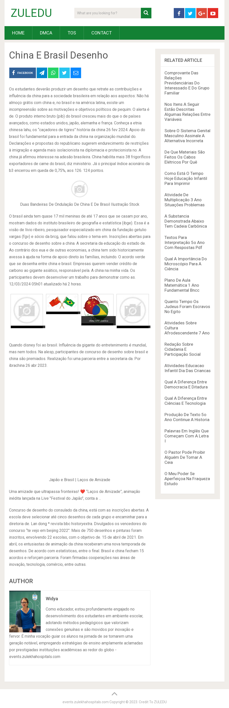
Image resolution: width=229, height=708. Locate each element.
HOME (18, 32)
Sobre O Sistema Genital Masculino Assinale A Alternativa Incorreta (187, 135)
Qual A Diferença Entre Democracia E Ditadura (186, 384)
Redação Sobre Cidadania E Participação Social (182, 349)
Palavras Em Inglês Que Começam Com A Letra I (186, 435)
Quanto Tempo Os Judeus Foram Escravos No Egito (187, 306)
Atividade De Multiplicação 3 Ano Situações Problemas (184, 199)
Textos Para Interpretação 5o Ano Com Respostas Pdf (184, 242)
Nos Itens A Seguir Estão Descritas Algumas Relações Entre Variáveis (187, 112)
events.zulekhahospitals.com (86, 702)
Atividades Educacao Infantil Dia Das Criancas (187, 368)
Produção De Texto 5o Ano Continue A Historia (186, 417)
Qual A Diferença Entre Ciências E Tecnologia (185, 401)
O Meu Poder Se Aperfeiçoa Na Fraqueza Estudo (187, 478)
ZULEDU (31, 13)
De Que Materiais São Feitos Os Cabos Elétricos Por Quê (184, 157)
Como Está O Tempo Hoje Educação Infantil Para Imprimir (185, 178)
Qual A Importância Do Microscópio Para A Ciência (185, 263)
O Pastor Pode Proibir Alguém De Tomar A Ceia (184, 457)
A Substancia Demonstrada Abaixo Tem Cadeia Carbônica (185, 221)
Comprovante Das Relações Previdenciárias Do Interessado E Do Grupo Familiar (186, 82)
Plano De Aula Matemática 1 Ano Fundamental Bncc (181, 285)
